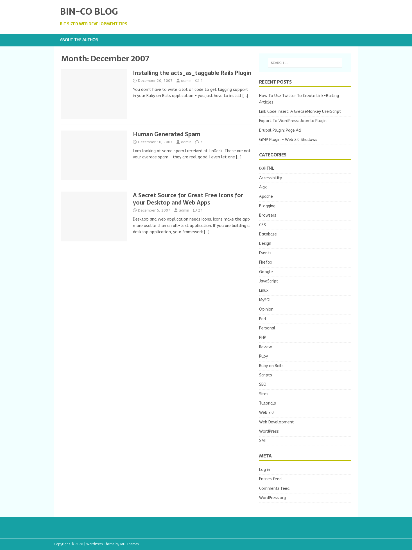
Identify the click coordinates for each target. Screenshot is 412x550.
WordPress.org (272, 497)
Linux (263, 290)
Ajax (263, 187)
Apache (266, 196)
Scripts (265, 375)
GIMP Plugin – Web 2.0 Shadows (288, 139)
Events (265, 253)
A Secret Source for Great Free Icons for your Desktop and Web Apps (188, 199)
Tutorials (267, 403)
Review (265, 347)
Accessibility (270, 178)
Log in (264, 469)
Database (268, 234)
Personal (267, 328)
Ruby (263, 356)
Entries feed (270, 479)
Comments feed (274, 488)
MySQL (265, 300)
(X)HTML (266, 168)
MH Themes (129, 544)
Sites (263, 394)
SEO (262, 384)
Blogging (267, 206)
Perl (262, 318)
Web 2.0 (266, 412)
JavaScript (268, 281)
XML (263, 441)
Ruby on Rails (271, 365)
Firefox (265, 262)
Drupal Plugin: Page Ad (280, 130)
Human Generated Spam (166, 134)
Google (266, 272)
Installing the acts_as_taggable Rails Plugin (192, 72)
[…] (245, 95)
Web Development (276, 422)
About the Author (79, 40)
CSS (262, 225)
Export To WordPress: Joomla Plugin (293, 120)
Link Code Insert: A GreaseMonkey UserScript (300, 111)
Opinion (266, 309)
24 (200, 210)
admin (186, 80)
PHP (262, 337)
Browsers (267, 215)
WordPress (269, 431)
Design (265, 243)
